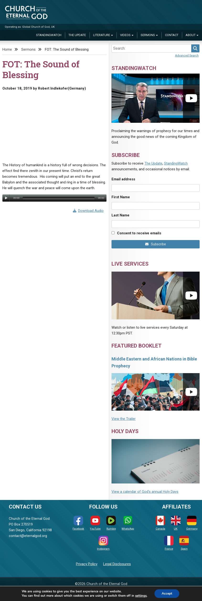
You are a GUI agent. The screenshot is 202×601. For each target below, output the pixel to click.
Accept (167, 593)
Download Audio (88, 211)
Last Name (120, 215)
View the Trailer (124, 419)
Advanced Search (187, 55)
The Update (77, 35)
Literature (101, 35)
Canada (160, 523)
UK (176, 523)
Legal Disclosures (117, 564)
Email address (123, 179)
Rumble (111, 523)
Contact (171, 35)
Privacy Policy (86, 564)
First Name (121, 197)
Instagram (103, 543)
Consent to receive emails (139, 233)
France (169, 543)
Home (7, 49)
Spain (184, 543)
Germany (191, 523)
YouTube (95, 523)
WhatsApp (128, 523)
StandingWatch (48, 35)
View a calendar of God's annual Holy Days (145, 491)
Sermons (148, 35)
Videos (125, 35)
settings (141, 596)
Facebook (78, 523)
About (191, 35)
